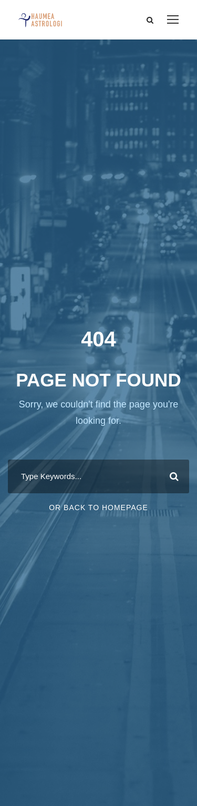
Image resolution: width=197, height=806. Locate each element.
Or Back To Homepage (98, 507)
